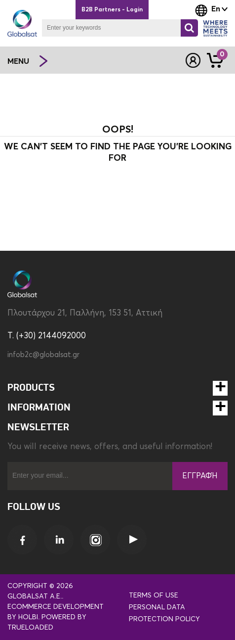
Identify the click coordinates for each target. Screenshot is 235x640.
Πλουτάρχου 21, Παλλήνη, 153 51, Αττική (84, 313)
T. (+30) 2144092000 (46, 336)
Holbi (28, 617)
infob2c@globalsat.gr (43, 355)
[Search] (189, 28)
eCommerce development (55, 606)
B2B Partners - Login (112, 10)
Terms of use (153, 595)
